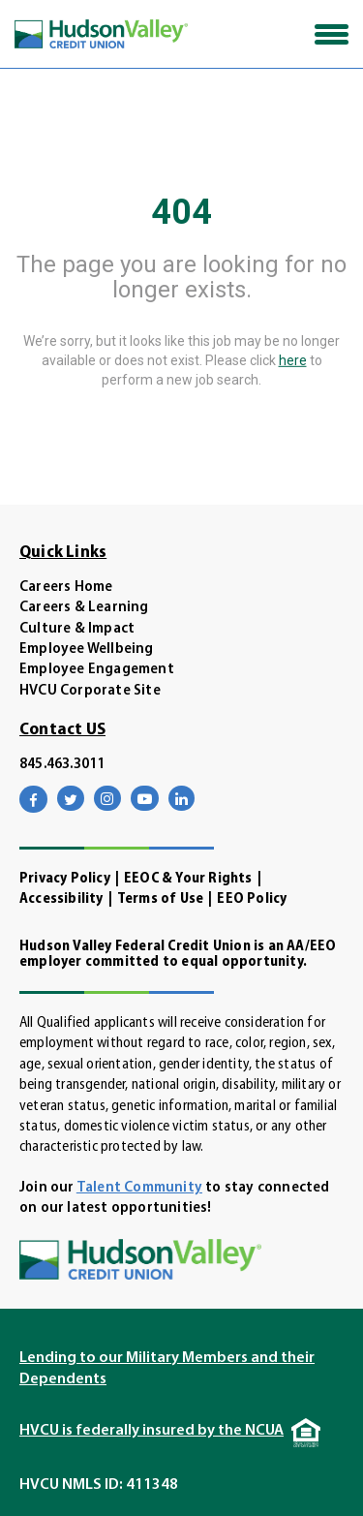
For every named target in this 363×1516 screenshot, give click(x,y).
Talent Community (139, 1188)
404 (181, 212)
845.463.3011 (62, 765)
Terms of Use (160, 899)
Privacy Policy (64, 879)
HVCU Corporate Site (90, 691)
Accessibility (61, 899)
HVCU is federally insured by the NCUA (151, 1431)
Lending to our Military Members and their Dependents (167, 1369)
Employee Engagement (96, 670)
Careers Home (65, 587)
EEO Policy (252, 899)
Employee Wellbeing (86, 649)
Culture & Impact (77, 629)
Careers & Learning (84, 608)
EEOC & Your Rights (188, 879)
